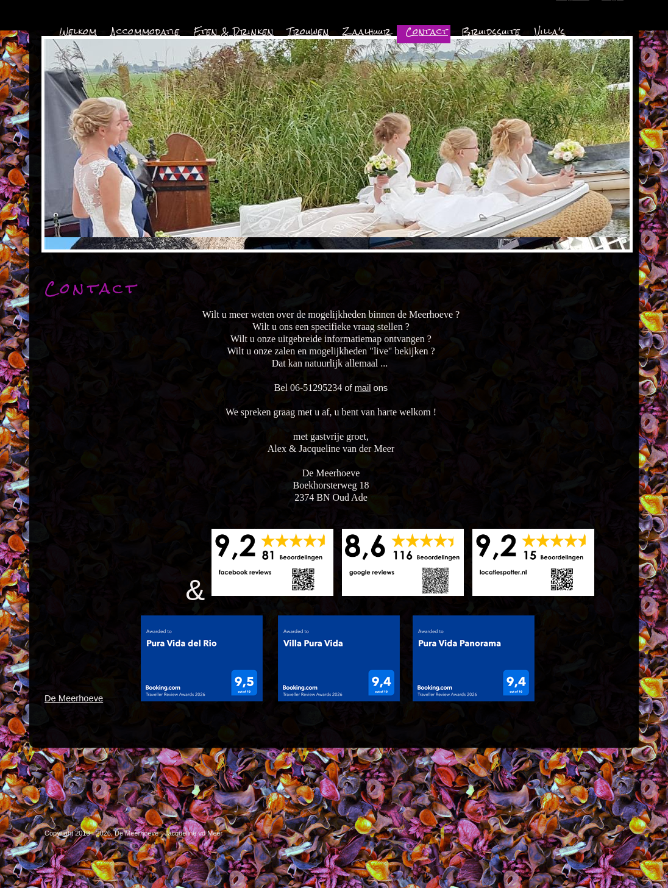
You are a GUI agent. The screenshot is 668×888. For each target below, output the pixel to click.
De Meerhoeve (73, 698)
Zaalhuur (367, 31)
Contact (426, 31)
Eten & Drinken (234, 31)
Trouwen (308, 31)
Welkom (78, 31)
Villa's (550, 31)
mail (363, 388)
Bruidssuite (491, 31)
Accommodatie (145, 31)
